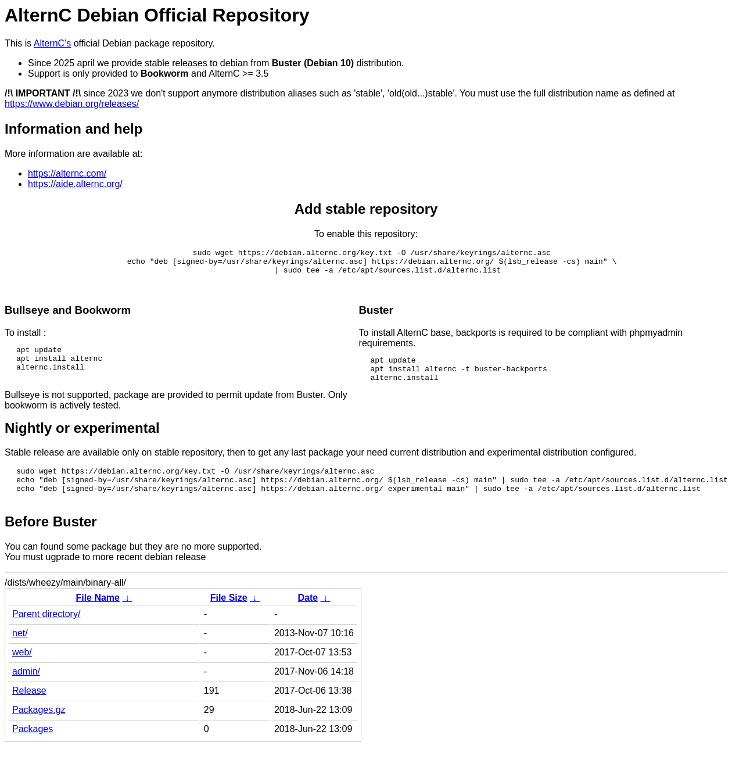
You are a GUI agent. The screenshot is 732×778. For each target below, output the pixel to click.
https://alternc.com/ (67, 173)
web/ (22, 673)
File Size (228, 618)
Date (307, 618)
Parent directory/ (46, 635)
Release (29, 711)
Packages (32, 750)
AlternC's (52, 43)
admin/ (26, 692)
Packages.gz (39, 731)
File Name (98, 618)
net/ (20, 654)
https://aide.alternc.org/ (75, 184)
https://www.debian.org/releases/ (72, 104)
